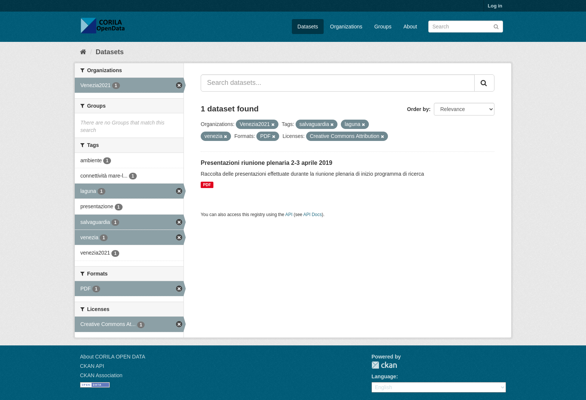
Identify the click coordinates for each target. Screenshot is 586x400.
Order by (418, 109)
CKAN (384, 365)
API (288, 214)
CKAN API (92, 366)
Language (383, 376)
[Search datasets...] (338, 83)
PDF (207, 184)
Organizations (346, 27)
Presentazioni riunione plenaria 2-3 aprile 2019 (266, 163)
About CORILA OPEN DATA (112, 357)
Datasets (307, 27)
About (410, 27)
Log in (495, 6)
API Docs (312, 214)
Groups (382, 27)
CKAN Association (101, 375)
